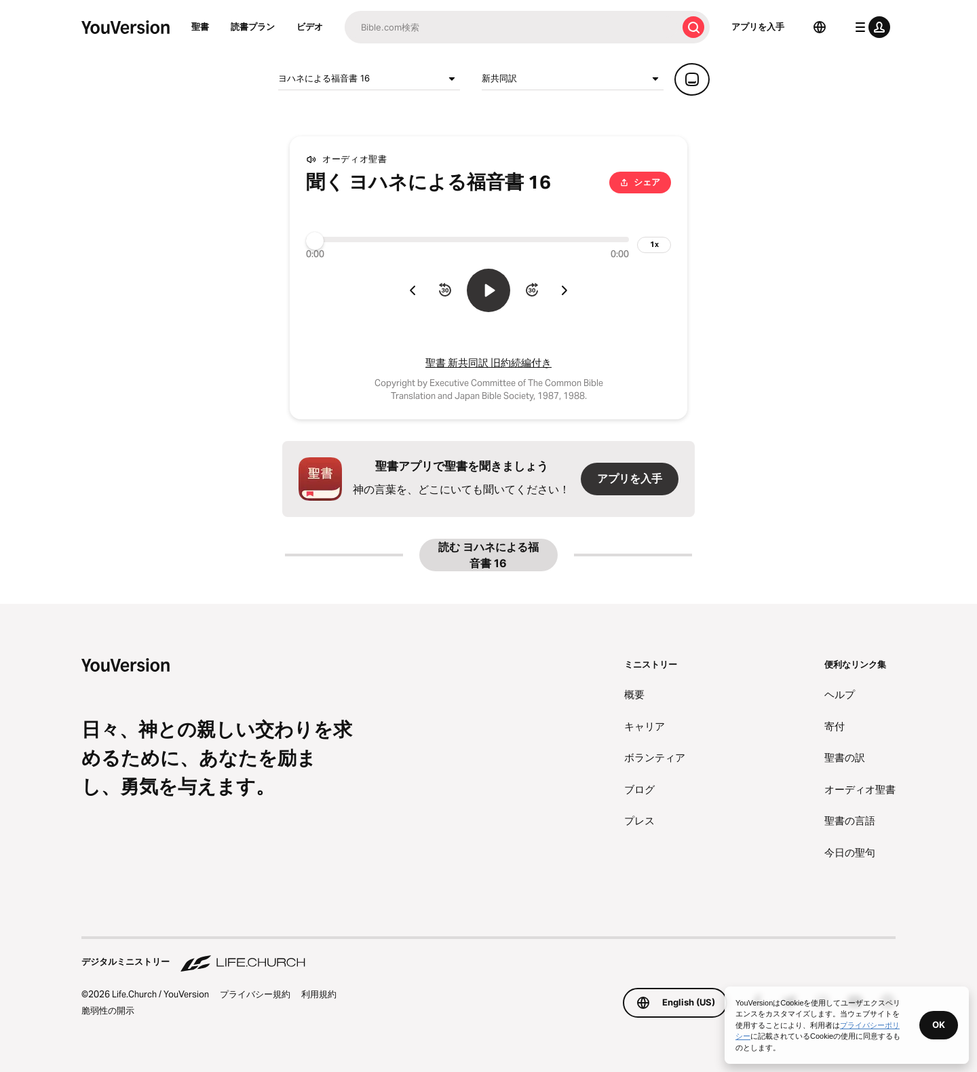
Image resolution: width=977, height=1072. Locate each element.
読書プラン (253, 26)
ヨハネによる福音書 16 (369, 79)
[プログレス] (467, 239)
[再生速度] (654, 245)
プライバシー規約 (255, 994)
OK (938, 1024)
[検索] (511, 27)
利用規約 (319, 994)
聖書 (200, 26)
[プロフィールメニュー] (870, 27)
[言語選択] (819, 27)
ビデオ (309, 26)
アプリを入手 (757, 26)
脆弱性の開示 (107, 1010)
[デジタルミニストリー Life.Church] (488, 955)
